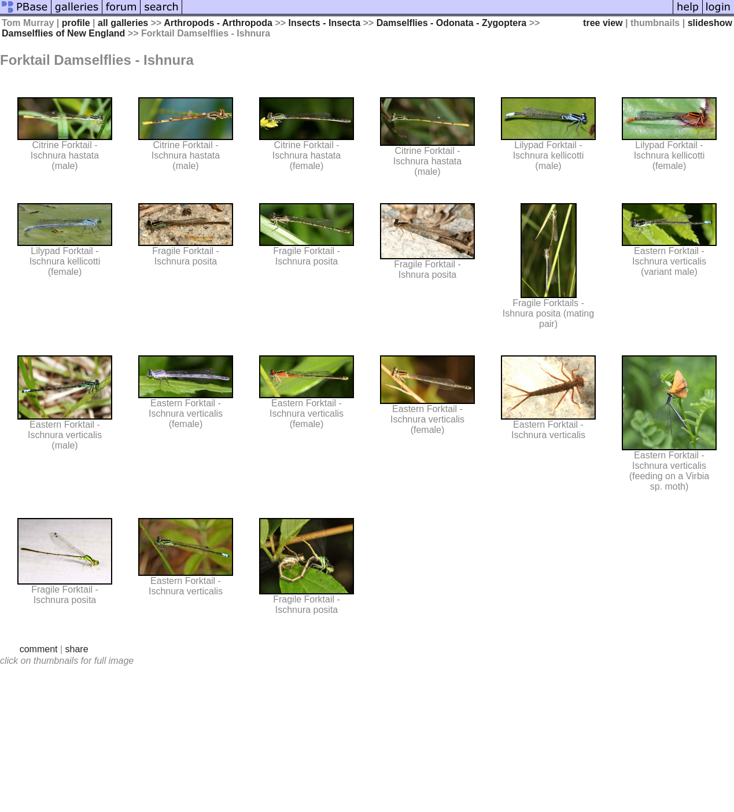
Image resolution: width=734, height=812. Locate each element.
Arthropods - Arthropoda (218, 23)
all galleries (123, 23)
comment (39, 649)
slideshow (710, 23)
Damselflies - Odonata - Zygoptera (452, 23)
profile (76, 23)
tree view (602, 23)
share (76, 649)
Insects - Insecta (325, 23)
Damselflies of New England (63, 33)
